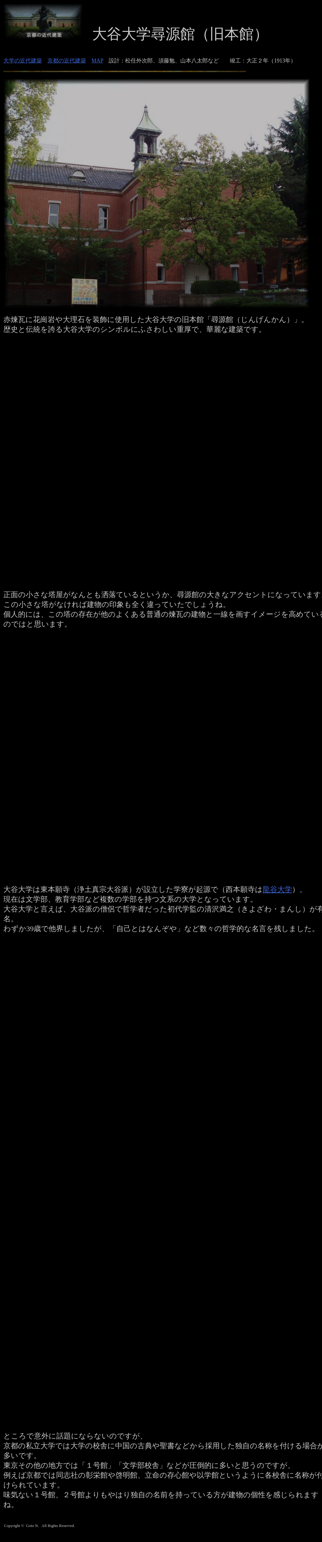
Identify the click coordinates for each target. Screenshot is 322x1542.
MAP (97, 61)
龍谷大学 (277, 889)
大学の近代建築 (22, 61)
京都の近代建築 (66, 61)
